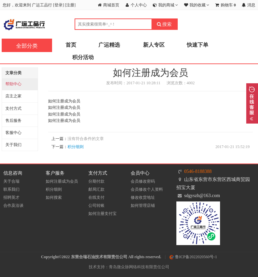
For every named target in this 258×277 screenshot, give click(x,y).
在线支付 (96, 197)
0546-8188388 (198, 171)
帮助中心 (13, 84)
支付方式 (13, 108)
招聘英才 (11, 197)
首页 (71, 45)
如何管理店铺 (143, 205)
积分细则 (76, 146)
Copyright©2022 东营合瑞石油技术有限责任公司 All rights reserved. (101, 257)
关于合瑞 (11, 181)
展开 (252, 103)
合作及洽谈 (13, 205)
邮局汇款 (96, 189)
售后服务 (13, 120)
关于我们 (13, 144)
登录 (58, 5)
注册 (70, 5)
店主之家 (13, 96)
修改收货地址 (143, 197)
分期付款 (96, 181)
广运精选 (109, 45)
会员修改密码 (143, 181)
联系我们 (11, 189)
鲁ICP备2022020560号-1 (193, 257)
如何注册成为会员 (62, 181)
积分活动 (83, 57)
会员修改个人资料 (147, 189)
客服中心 (13, 132)
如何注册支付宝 (102, 213)
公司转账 (96, 205)
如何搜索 (54, 197)
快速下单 (197, 45)
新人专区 (154, 45)
